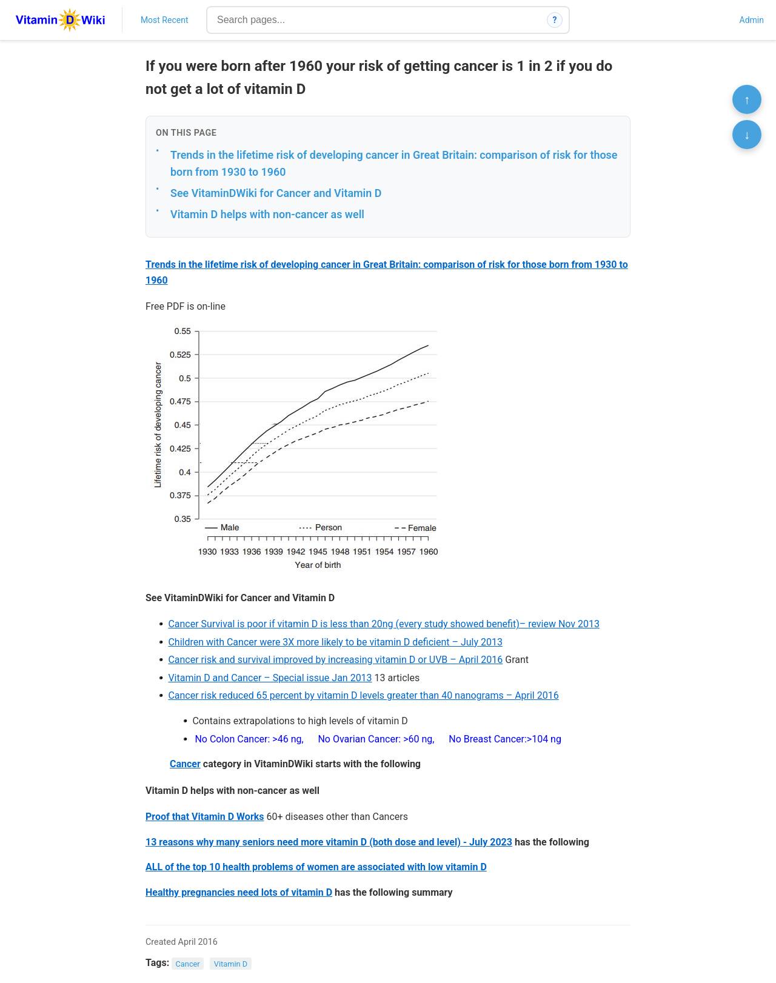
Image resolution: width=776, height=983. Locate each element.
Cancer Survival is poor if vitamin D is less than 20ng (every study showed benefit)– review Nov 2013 (384, 624)
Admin (752, 20)
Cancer (185, 764)
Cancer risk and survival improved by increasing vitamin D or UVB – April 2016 (335, 659)
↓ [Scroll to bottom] (747, 134)
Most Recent (165, 20)
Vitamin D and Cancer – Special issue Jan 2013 (270, 678)
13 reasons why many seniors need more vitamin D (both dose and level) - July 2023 (329, 842)
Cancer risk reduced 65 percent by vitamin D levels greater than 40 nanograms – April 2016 (363, 695)
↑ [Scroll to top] (747, 99)
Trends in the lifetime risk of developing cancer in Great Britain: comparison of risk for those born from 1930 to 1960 (393, 163)
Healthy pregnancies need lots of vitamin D (239, 892)
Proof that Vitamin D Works (205, 816)
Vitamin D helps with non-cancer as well (267, 214)
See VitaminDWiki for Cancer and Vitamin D (275, 193)
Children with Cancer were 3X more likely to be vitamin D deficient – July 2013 (335, 642)
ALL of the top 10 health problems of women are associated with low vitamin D (316, 867)
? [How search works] (555, 20)
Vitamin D (230, 963)
